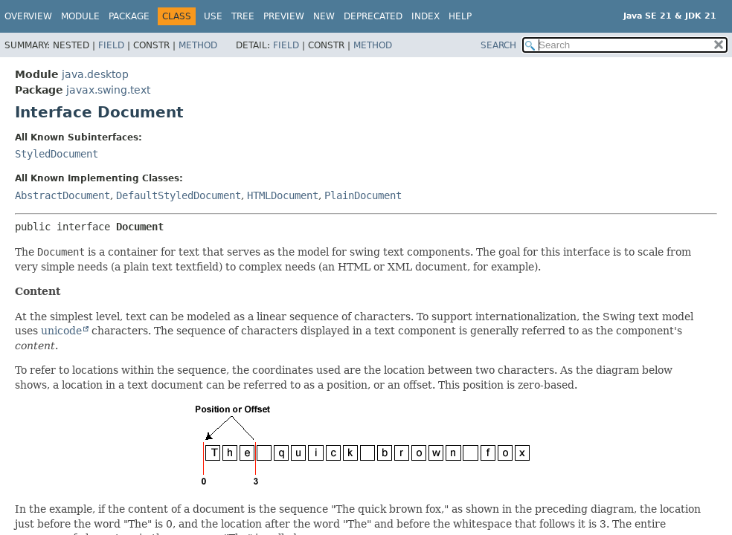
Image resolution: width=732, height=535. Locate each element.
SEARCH (498, 45)
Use (213, 16)
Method (198, 45)
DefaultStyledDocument (178, 195)
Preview (283, 16)
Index (425, 16)
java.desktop (95, 74)
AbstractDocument (62, 195)
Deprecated (373, 16)
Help (460, 16)
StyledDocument (56, 154)
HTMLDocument (282, 195)
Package (129, 16)
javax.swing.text (108, 90)
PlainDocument (363, 195)
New (324, 16)
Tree (242, 16)
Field (111, 45)
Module (80, 16)
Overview (28, 16)
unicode (61, 331)
